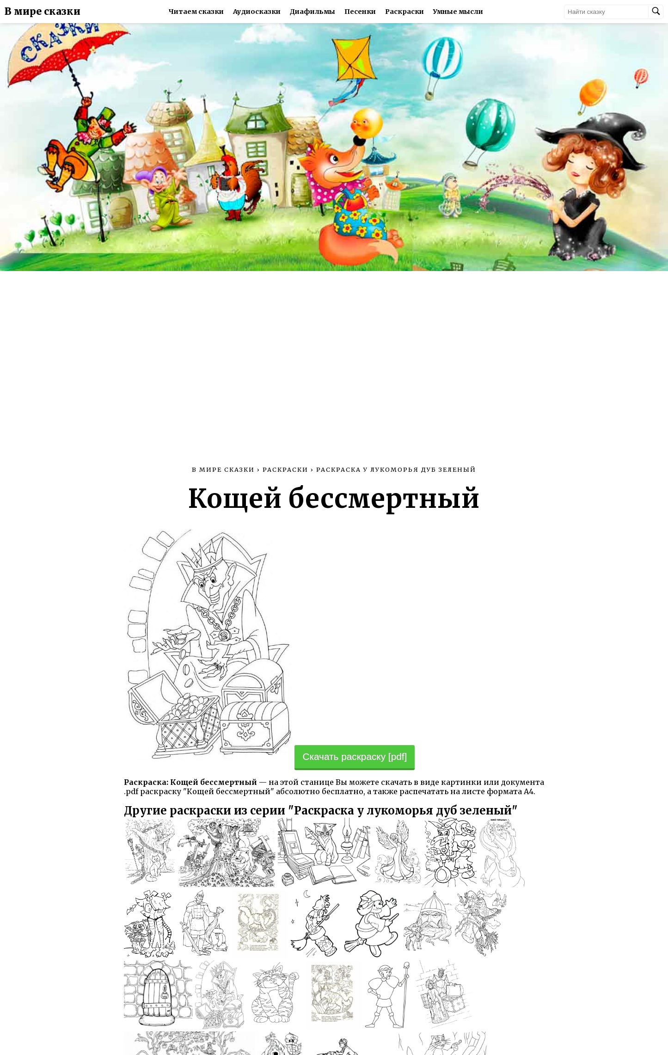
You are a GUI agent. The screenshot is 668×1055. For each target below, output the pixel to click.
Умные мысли (458, 11)
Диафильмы (312, 11)
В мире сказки (42, 12)
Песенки (360, 11)
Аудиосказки (257, 11)
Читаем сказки (196, 11)
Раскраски (404, 11)
